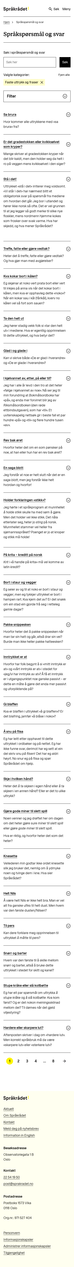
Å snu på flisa (13, 732)
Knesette (10, 856)
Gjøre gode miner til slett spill (25, 811)
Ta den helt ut (13, 318)
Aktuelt (8, 1109)
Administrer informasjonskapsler (27, 1246)
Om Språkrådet (14, 1115)
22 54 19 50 (11, 1177)
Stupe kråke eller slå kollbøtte (25, 985)
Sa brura (9, 115)
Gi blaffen (10, 704)
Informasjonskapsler (18, 1240)
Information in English (19, 1135)
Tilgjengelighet (14, 1253)
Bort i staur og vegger (19, 582)
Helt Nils (9, 893)
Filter (37, 96)
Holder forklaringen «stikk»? (24, 500)
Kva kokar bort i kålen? (20, 276)
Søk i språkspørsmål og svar (24, 52)
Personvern (11, 1233)
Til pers (8, 926)
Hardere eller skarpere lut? (23, 1028)
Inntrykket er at (15, 657)
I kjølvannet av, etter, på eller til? (27, 378)
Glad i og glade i (15, 351)
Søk (53, 9)
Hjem (6, 22)
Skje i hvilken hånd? (18, 779)
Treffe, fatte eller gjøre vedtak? (26, 249)
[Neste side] (64, 1061)
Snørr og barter (15, 953)
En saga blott (13, 468)
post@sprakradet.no (18, 1184)
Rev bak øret (13, 440)
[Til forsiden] (16, 9)
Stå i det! (10, 179)
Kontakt (9, 1122)
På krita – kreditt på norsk (22, 555)
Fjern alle (64, 74)
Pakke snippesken (17, 625)
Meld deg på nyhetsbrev (21, 1129)
